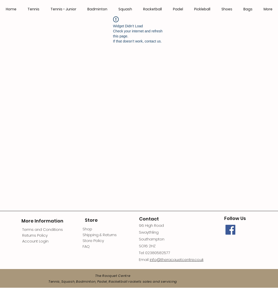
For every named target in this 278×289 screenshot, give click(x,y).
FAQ (86, 246)
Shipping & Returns (100, 234)
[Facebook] (230, 230)
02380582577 (157, 252)
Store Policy (93, 240)
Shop (87, 229)
